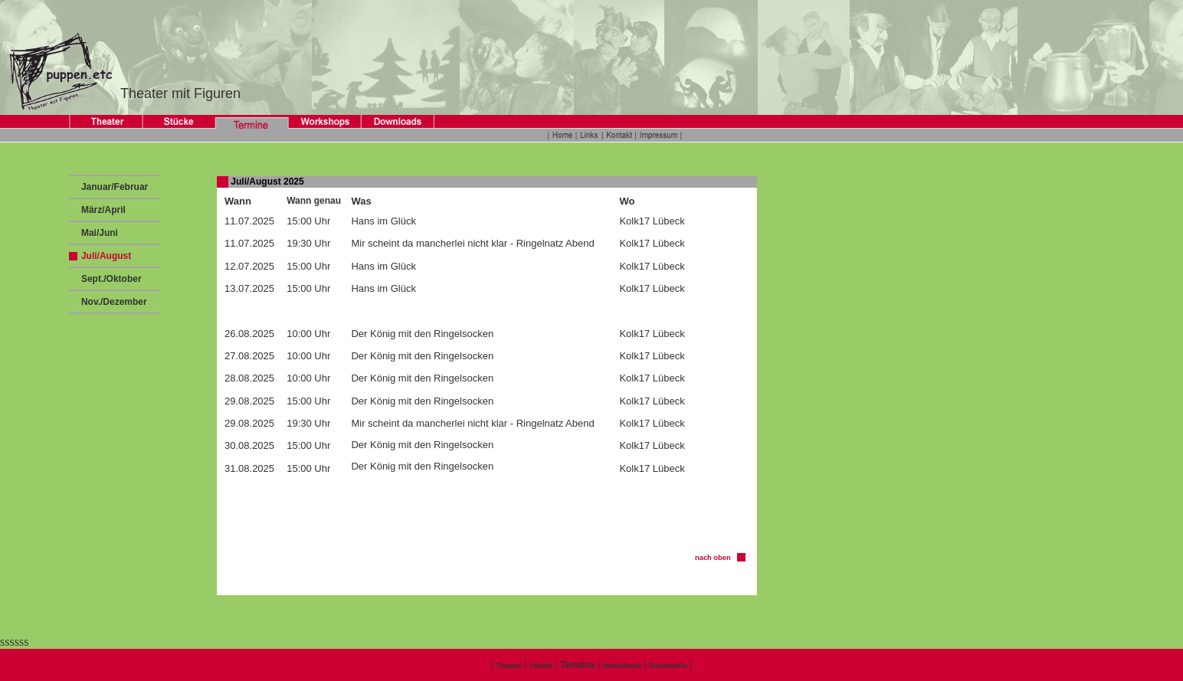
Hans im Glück (383, 221)
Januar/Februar (114, 187)
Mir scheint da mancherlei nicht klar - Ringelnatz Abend (472, 243)
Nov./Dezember (113, 301)
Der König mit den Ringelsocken (422, 333)
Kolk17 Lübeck (651, 221)
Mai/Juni (98, 233)
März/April (102, 210)
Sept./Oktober (110, 278)
